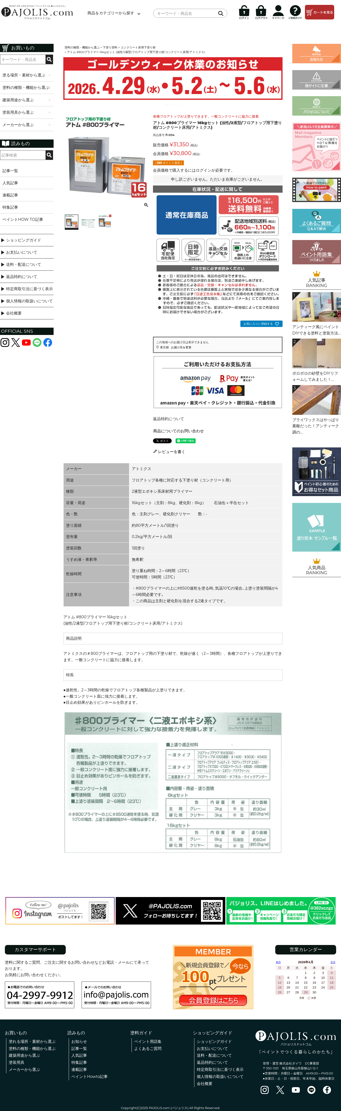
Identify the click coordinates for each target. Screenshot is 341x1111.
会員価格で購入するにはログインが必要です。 (194, 170)
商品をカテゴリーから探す (110, 13)
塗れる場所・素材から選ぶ (32, 1041)
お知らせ (79, 1041)
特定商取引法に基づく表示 (29, 289)
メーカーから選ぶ (24, 1069)
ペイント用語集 (147, 1041)
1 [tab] (164, 104)
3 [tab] (171, 104)
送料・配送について (23, 264)
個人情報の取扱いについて (29, 301)
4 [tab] (175, 104)
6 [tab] (181, 104)
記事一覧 (10, 170)
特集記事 (10, 207)
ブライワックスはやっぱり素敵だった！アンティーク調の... (315, 426)
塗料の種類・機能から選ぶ (82, 47)
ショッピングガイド (23, 240)
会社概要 (14, 313)
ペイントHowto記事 (89, 1076)
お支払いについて (21, 252)
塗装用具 (16, 1062)
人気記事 (10, 183)
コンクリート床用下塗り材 (138, 47)
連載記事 (10, 195)
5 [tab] (178, 104)
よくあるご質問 (147, 1048)
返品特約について (21, 276)
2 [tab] (168, 104)
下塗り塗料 (110, 47)
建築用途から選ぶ (24, 1055)
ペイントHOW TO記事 (22, 219)
